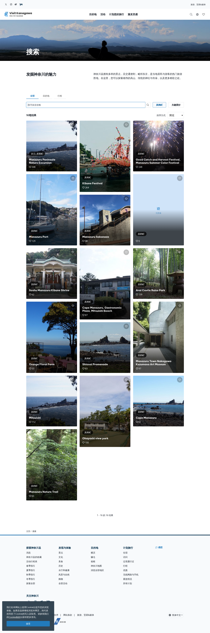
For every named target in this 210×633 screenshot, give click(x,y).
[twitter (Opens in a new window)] (6, 4)
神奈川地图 (96, 565)
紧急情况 (127, 578)
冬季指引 (30, 578)
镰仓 (93, 557)
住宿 (125, 552)
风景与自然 (64, 574)
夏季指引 (30, 570)
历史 (61, 565)
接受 (28, 623)
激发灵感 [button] (133, 14)
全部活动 (63, 583)
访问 (125, 557)
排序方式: (161, 115)
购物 (61, 578)
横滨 (93, 552)
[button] (197, 14)
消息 (28, 552)
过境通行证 (128, 561)
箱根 (93, 561)
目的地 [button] (93, 14)
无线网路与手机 (130, 574)
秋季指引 (30, 574)
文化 (61, 557)
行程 (60, 95)
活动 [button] (102, 14)
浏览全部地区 (97, 570)
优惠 (125, 570)
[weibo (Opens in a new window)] (16, 4)
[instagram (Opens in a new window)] (11, 4)
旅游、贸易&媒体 (198, 4)
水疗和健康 (64, 570)
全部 (32, 95)
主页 (28, 531)
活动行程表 (31, 561)
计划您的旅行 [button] (116, 14)
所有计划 (127, 583)
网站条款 (67, 614)
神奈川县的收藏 (34, 557)
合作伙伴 (54, 614)
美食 (61, 561)
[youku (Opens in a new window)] (21, 4)
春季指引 (30, 565)
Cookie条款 (14, 617)
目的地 (46, 95)
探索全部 (30, 583)
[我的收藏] (203, 14)
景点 (61, 552)
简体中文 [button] (175, 615)
